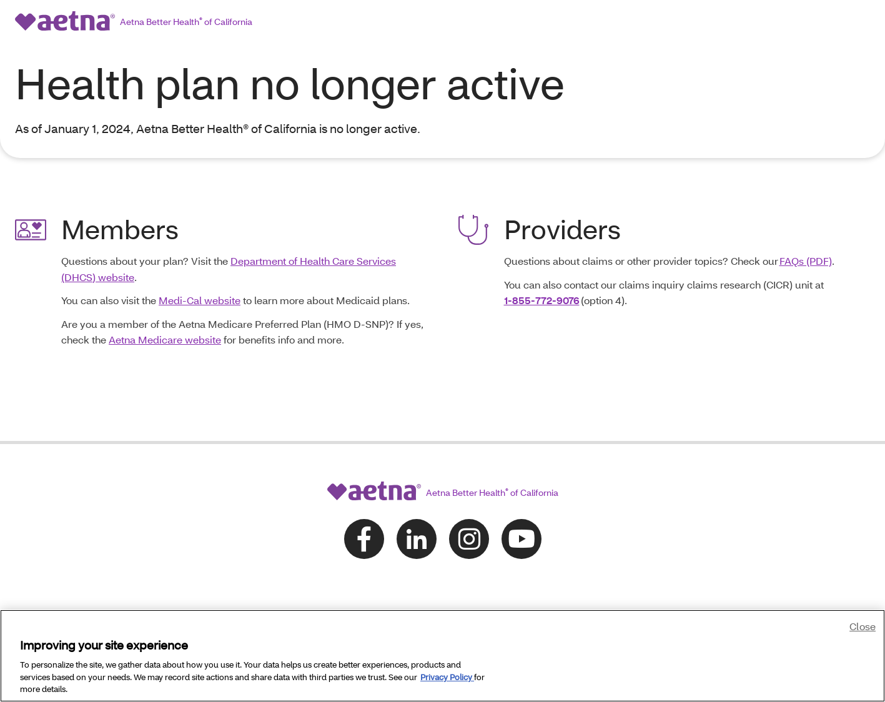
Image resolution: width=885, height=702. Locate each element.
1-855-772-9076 (542, 258)
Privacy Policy (447, 677)
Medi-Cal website (199, 258)
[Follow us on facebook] (364, 497)
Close (862, 626)
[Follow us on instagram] (469, 497)
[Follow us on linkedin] (417, 497)
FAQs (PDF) (805, 218)
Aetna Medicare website (165, 297)
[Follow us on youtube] (521, 497)
